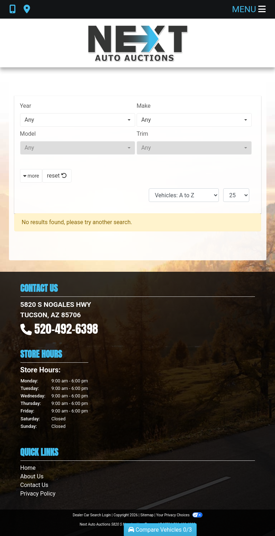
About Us (32, 476)
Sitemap (146, 515)
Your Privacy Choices (179, 515)
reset (57, 175)
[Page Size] (236, 195)
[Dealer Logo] (137, 43)
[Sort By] (184, 195)
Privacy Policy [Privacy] (38, 493)
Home (28, 467)
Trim (142, 133)
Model (28, 133)
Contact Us (34, 485)
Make (144, 105)
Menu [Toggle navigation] (249, 9)
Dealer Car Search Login (92, 515)
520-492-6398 (66, 329)
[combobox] (77, 120)
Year (25, 105)
